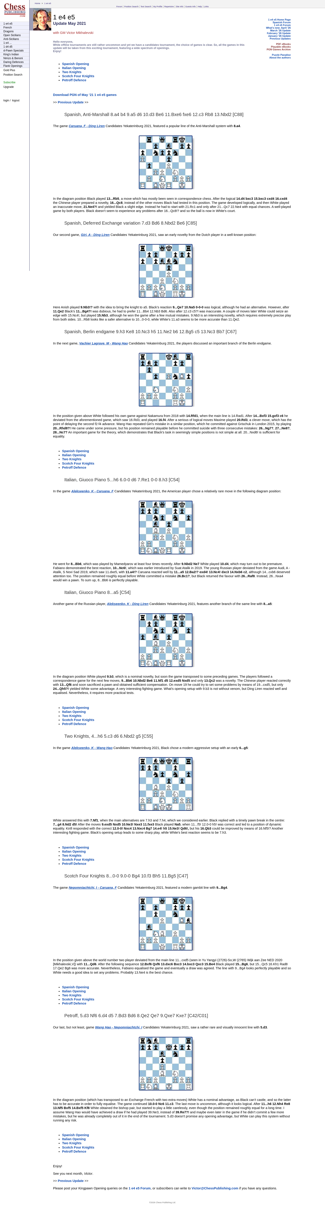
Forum (119, 6)
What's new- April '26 (278, 27)
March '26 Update (280, 30)
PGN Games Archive (279, 49)
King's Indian (11, 54)
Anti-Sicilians (11, 39)
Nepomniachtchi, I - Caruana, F (93, 887)
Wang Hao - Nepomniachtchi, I (118, 1027)
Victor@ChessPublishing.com (215, 1188)
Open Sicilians (12, 35)
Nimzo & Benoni (13, 58)
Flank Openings (12, 65)
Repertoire (169, 6)
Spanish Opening (75, 64)
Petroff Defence (74, 80)
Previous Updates (280, 38)
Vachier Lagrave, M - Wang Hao (103, 343)
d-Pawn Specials (13, 50)
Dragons (8, 31)
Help (200, 6)
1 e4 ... (7, 42)
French (7, 27)
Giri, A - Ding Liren (95, 235)
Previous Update (71, 102)
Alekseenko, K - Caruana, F (92, 491)
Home (37, 3)
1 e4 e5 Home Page (279, 19)
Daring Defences (13, 62)
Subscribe (9, 82)
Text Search (145, 6)
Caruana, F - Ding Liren (87, 126)
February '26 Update (279, 33)
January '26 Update (279, 36)
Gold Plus (9, 70)
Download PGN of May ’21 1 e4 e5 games (85, 95)
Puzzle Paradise (281, 54)
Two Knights (71, 72)
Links (206, 6)
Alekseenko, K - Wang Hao (92, 748)
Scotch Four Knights (78, 76)
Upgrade (8, 86)
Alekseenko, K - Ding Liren (128, 604)
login (6, 100)
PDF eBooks (283, 44)
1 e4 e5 (47, 3)
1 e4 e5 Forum (282, 25)
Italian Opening (74, 68)
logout (15, 100)
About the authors (280, 57)
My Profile (157, 6)
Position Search (131, 6)
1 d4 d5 (7, 46)
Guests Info (190, 6)
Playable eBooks (281, 46)
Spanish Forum (282, 22)
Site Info (179, 6)
